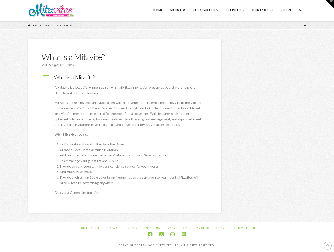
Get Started (113, 227)
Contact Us (151, 227)
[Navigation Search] (300, 10)
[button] (124, 77)
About (96, 227)
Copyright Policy (229, 227)
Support (132, 227)
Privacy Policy (175, 227)
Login (250, 227)
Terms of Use (201, 227)
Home (83, 227)
